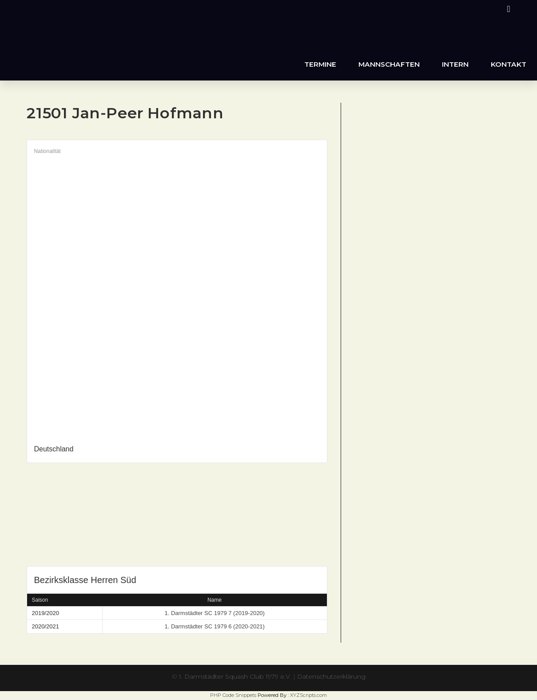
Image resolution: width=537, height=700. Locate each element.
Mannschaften (389, 64)
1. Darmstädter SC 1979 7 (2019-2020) (214, 613)
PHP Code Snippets (233, 695)
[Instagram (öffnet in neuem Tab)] (507, 8)
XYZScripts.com (308, 695)
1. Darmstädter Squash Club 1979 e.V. (235, 676)
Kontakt (508, 64)
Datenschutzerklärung (331, 676)
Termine (320, 64)
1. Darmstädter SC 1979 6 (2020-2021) (214, 626)
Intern (455, 64)
